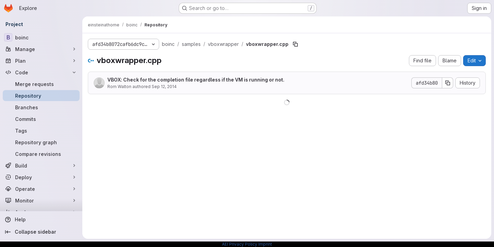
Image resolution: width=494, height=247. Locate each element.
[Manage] (41, 49)
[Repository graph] (41, 142)
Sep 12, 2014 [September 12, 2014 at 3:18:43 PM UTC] (164, 86)
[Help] (41, 219)
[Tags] (41, 130)
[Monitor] (41, 200)
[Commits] (41, 118)
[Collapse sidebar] (41, 231)
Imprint (265, 244)
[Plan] (41, 60)
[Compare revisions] (41, 153)
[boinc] (41, 37)
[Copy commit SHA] (447, 82)
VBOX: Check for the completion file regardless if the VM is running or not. (195, 80)
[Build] (41, 165)
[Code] (41, 72)
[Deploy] (41, 177)
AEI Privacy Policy (239, 244)
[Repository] (41, 95)
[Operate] (41, 188)
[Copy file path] (295, 44)
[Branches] (41, 107)
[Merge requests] (41, 83)
